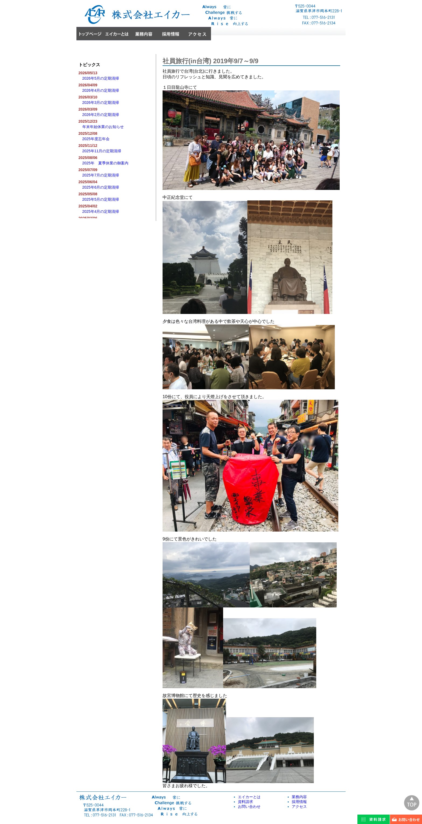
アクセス (299, 806)
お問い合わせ (249, 806)
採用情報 (299, 802)
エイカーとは (249, 797)
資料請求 (245, 802)
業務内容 (299, 797)
